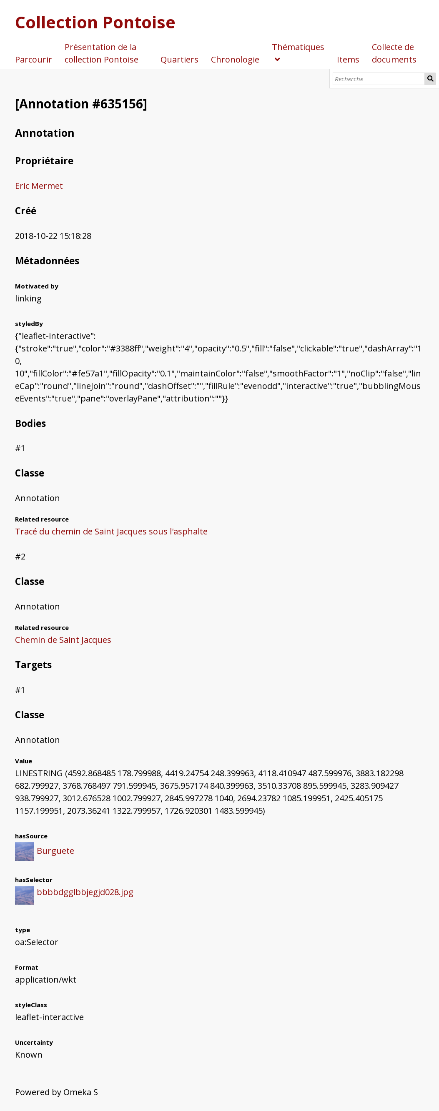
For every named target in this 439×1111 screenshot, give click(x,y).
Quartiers (179, 59)
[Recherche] (379, 79)
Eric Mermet (39, 185)
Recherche (430, 79)
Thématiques (298, 47)
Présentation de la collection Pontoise (101, 53)
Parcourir (33, 59)
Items (348, 59)
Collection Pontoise (95, 21)
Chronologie (235, 59)
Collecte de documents (394, 53)
